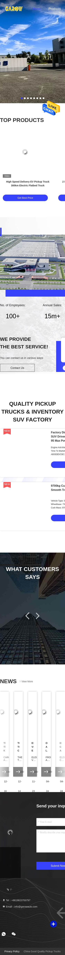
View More (26, 681)
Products (55, 8)
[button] (27, 616)
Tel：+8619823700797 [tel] (16, 900)
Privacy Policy (11, 951)
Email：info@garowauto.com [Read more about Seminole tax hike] (19, 906)
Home (37, 8)
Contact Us (17, 367)
